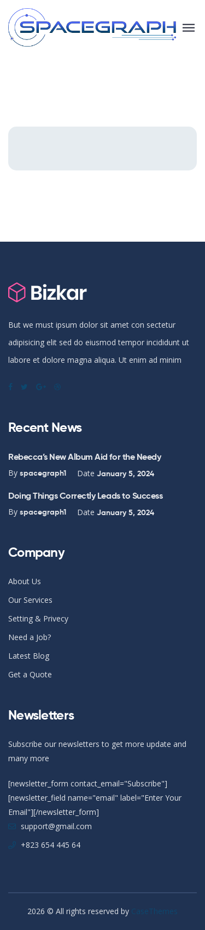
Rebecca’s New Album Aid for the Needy (84, 457)
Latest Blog (28, 656)
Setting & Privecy (38, 618)
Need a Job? (29, 637)
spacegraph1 (43, 473)
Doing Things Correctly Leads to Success (85, 495)
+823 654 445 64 (50, 845)
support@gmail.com (56, 826)
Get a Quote (30, 674)
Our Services (30, 600)
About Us (24, 581)
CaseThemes (154, 911)
